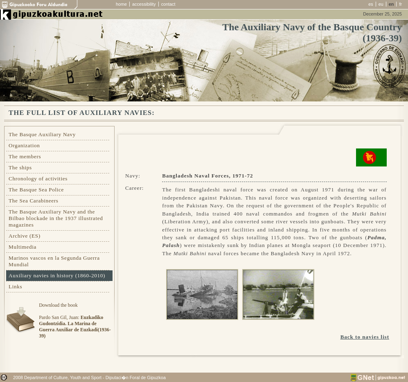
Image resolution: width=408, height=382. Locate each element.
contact (168, 4)
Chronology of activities (38, 178)
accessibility (144, 4)
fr (400, 4)
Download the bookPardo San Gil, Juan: (74, 320)
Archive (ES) (25, 236)
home (121, 4)
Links (15, 286)
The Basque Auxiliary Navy (42, 134)
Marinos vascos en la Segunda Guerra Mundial (54, 261)
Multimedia (22, 247)
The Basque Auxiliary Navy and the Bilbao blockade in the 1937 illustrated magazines (56, 218)
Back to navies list (364, 337)
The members (25, 156)
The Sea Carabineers (34, 201)
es (370, 4)
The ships (20, 167)
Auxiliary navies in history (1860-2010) (57, 275)
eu (381, 4)
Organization (24, 145)
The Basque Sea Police (36, 190)
